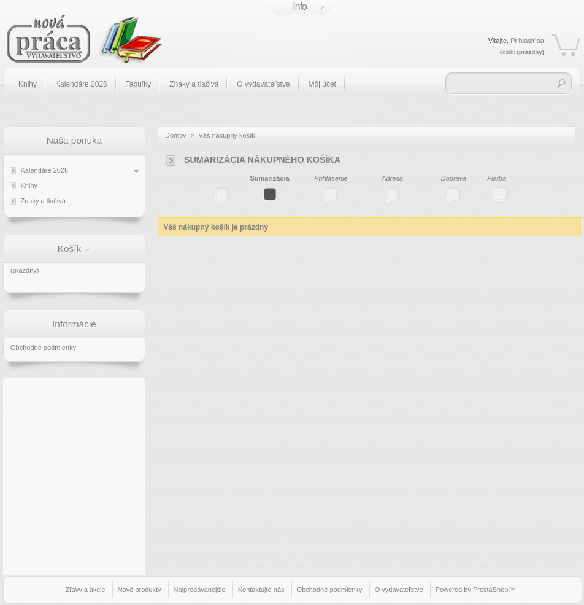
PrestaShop (490, 589)
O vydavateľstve (263, 84)
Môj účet (322, 84)
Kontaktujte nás (261, 589)
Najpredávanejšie (200, 589)
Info (300, 6)
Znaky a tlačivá (193, 84)
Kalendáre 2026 (81, 84)
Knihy (27, 84)
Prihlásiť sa (527, 40)
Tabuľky (139, 84)
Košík (70, 248)
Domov (175, 135)
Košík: (506, 52)
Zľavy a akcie (86, 589)
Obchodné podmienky (43, 347)
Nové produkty (139, 589)
